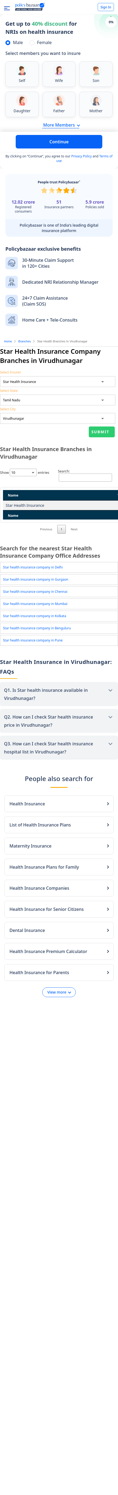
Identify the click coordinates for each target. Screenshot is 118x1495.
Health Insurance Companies (39, 904)
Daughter (22, 110)
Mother (96, 110)
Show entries (24, 472)
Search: (85, 475)
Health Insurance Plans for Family (44, 882)
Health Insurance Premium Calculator (48, 967)
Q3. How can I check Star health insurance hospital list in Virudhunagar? (48, 763)
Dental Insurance (27, 946)
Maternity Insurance (30, 861)
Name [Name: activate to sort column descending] (13, 495)
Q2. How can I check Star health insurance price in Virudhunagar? (48, 736)
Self (22, 80)
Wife (59, 80)
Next (74, 545)
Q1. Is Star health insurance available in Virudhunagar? (46, 710)
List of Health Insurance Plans (40, 840)
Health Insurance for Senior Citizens (46, 925)
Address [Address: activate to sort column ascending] (47, 495)
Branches (24, 341)
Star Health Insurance (15, 508)
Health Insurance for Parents (39, 988)
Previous (46, 545)
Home (8, 341)
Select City (8, 409)
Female (44, 42)
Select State (9, 390)
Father (59, 110)
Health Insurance (27, 819)
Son (96, 80)
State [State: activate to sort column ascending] (81, 495)
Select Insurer (10, 372)
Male (18, 42)
